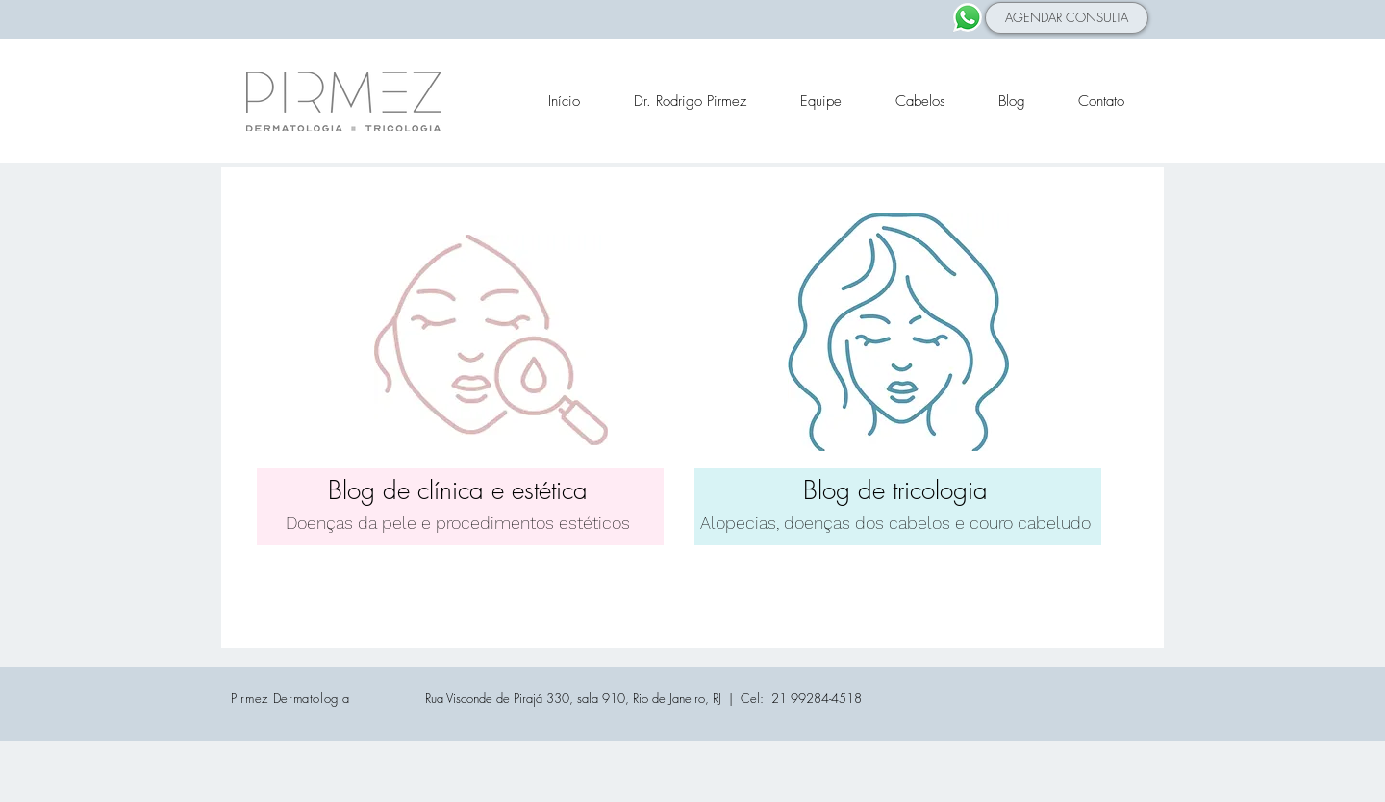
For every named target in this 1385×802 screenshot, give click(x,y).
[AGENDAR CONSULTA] (1066, 18)
